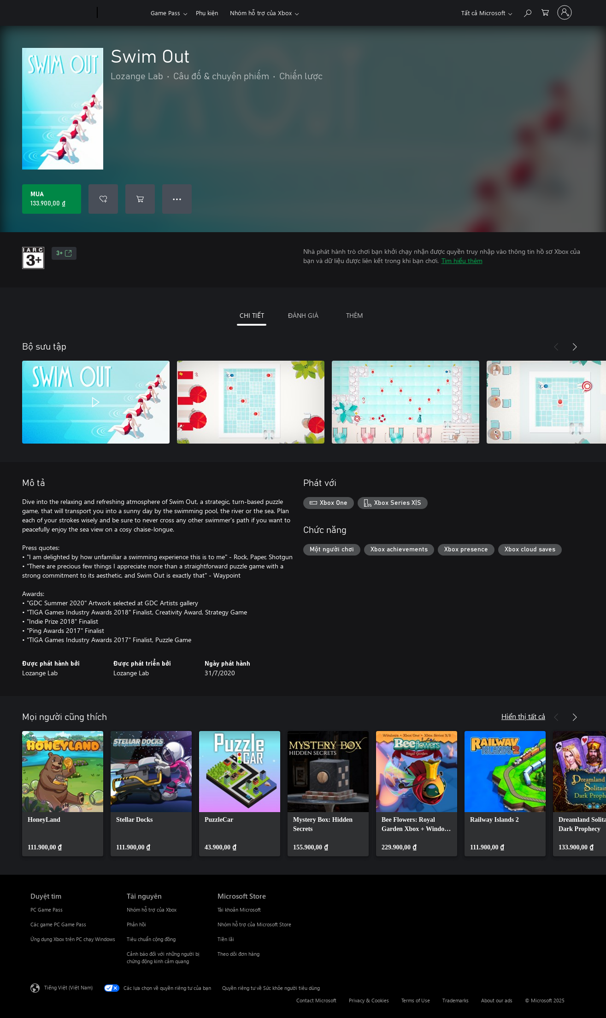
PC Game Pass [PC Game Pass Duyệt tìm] (46, 910)
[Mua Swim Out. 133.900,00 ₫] (51, 199)
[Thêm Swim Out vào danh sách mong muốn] (103, 199)
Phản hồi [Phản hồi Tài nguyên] (136, 924)
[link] (62, 793)
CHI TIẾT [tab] (252, 315)
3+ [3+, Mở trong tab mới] (64, 253)
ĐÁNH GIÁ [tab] (303, 315)
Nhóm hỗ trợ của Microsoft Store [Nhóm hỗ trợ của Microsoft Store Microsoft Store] (254, 924)
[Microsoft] (62, 12)
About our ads (496, 1000)
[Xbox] (123, 12)
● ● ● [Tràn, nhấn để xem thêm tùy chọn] (177, 198)
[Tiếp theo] (574, 346)
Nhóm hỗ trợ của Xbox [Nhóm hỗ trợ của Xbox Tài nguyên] (152, 910)
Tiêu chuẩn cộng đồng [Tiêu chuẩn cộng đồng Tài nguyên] (151, 939)
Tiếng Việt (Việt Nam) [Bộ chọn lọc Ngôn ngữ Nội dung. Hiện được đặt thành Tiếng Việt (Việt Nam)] (68, 987)
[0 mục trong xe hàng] (545, 12)
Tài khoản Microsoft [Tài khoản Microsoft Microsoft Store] (239, 910)
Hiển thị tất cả (523, 716)
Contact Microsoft (316, 1000)
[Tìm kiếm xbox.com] (527, 11)
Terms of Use (415, 1000)
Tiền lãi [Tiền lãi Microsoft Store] (226, 939)
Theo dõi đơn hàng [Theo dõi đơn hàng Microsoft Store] (238, 954)
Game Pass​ (165, 13)
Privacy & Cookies (369, 1000)
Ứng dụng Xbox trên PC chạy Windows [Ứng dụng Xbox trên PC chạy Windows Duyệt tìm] (72, 939)
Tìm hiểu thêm (461, 260)
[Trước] (556, 346)
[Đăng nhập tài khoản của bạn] (564, 12)
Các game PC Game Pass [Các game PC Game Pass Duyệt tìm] (58, 924)
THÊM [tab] (354, 315)
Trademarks (455, 1000)
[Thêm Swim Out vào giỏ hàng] (140, 199)
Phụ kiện (207, 13)
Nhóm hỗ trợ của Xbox (261, 13)
